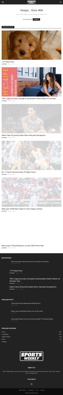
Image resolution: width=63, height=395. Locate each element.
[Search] (60, 2)
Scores (37, 390)
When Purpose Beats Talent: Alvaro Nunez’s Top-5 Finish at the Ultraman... (30, 261)
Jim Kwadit (4, 64)
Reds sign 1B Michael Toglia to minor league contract (22, 209)
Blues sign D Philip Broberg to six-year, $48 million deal (23, 246)
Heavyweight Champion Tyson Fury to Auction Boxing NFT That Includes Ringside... (32, 319)
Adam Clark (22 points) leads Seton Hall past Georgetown (23, 135)
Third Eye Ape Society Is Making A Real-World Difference (25, 303)
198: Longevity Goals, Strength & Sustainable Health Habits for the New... (29, 99)
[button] (2, 2)
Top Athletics (31, 390)
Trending (42, 390)
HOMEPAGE (36, 19)
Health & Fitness (22, 390)
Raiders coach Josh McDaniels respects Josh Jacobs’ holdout (27, 311)
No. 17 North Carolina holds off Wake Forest (19, 172)
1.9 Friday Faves (8, 62)
